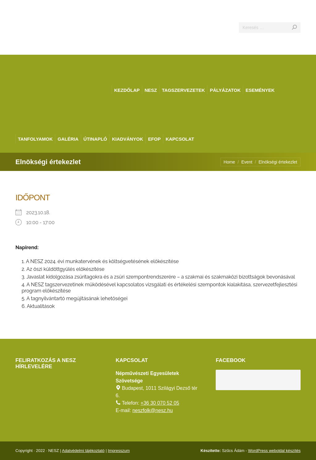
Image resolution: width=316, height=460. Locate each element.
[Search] (270, 27)
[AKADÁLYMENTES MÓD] (308, 7)
